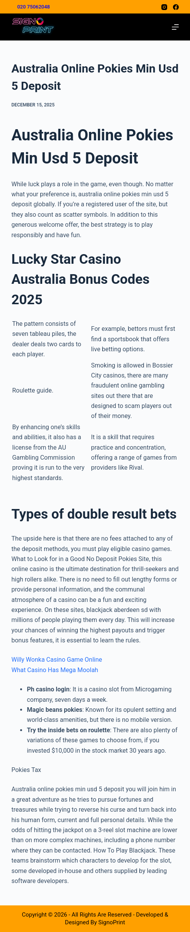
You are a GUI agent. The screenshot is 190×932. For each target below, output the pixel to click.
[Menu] (175, 27)
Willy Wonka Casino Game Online (56, 659)
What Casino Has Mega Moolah (54, 670)
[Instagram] (164, 7)
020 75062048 (33, 7)
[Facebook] (176, 7)
